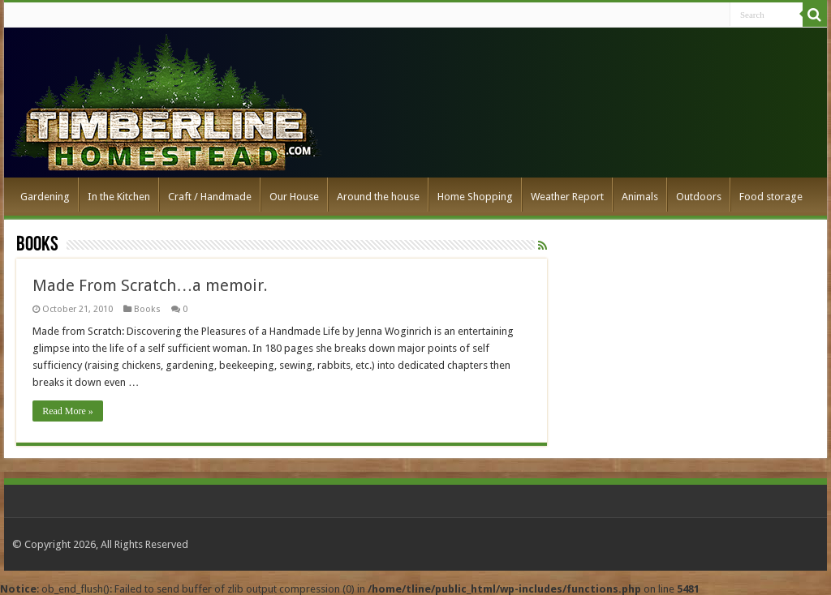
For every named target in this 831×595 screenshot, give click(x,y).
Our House (294, 196)
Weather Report (567, 196)
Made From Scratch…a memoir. (150, 285)
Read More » (67, 411)
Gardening (45, 196)
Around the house (378, 196)
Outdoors (698, 196)
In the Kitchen (119, 196)
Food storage (771, 196)
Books (147, 309)
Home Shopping (475, 196)
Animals (640, 196)
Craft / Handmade (210, 196)
